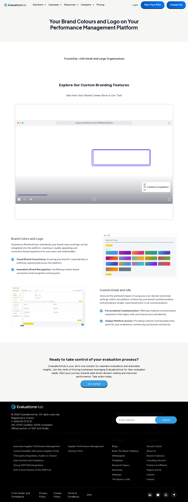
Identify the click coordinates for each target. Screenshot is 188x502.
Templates (117, 460)
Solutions (39, 5)
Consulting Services (156, 460)
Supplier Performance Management (86, 446)
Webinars (117, 474)
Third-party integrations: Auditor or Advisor (35, 455)
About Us (151, 451)
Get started (94, 383)
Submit (166, 420)
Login (135, 4)
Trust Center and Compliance (20, 495)
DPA (89, 494)
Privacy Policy (43, 495)
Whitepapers (118, 455)
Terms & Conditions (73, 495)
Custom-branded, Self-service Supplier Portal (36, 451)
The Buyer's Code (121, 479)
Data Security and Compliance (28, 460)
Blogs (115, 446)
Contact (150, 479)
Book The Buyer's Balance (125, 451)
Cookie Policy (57, 495)
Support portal (154, 469)
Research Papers (120, 465)
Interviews (117, 469)
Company (87, 5)
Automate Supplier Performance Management (36, 446)
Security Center (154, 446)
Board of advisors (156, 455)
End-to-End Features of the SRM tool (32, 469)
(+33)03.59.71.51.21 (21, 421)
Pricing (100, 4)
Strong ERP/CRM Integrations (28, 465)
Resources (71, 5)
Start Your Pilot (152, 4)
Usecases (55, 5)
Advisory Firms (75, 451)
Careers (151, 474)
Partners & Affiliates (157, 465)
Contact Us (176, 4)
